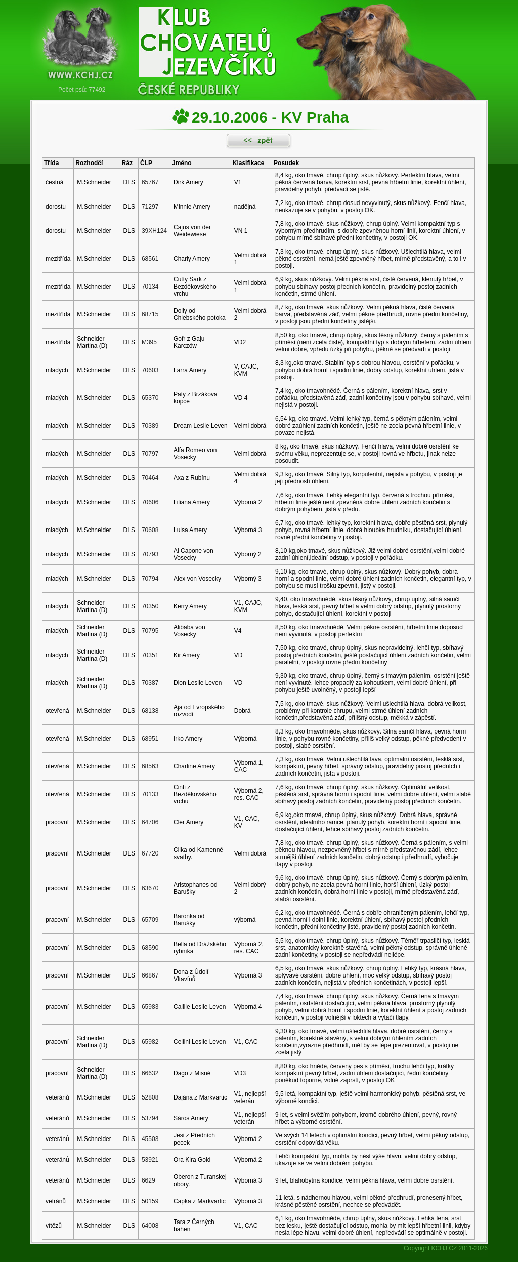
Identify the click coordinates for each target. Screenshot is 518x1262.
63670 (150, 888)
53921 (150, 1159)
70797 (150, 453)
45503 (150, 1139)
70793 (150, 554)
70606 (150, 502)
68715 (150, 314)
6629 (148, 1180)
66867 (150, 975)
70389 (150, 425)
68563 (150, 766)
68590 (150, 947)
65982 (150, 1041)
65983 (150, 1006)
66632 (150, 1073)
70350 (150, 606)
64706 (150, 822)
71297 (150, 206)
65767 (150, 182)
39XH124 (154, 230)
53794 (150, 1118)
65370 (150, 397)
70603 (150, 370)
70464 (150, 477)
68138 (150, 710)
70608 (150, 530)
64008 (150, 1225)
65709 (150, 919)
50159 (150, 1201)
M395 (149, 342)
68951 (150, 738)
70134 (150, 286)
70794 (150, 578)
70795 (150, 630)
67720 (150, 853)
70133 (150, 794)
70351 (150, 655)
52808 (150, 1097)
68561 (150, 258)
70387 (150, 682)
